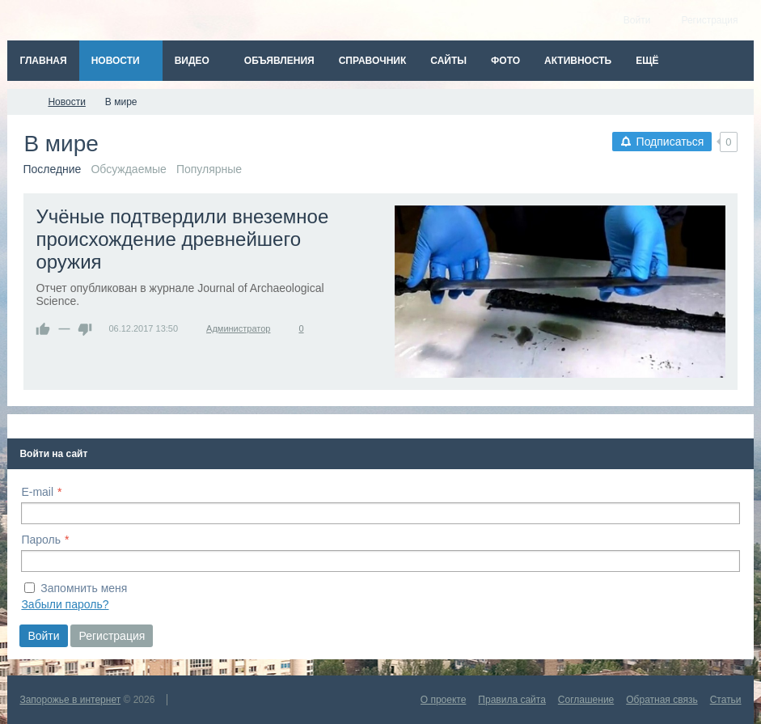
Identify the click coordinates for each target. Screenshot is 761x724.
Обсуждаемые (129, 169)
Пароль (41, 539)
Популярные (209, 169)
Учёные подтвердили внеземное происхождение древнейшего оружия (182, 239)
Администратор (238, 328)
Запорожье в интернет (69, 699)
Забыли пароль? (64, 604)
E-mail (37, 491)
